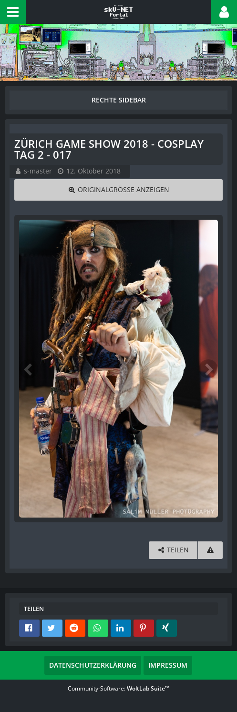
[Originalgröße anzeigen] (118, 190)
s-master (38, 170)
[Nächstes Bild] (208, 368)
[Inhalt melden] (210, 550)
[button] (13, 12)
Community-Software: (118, 688)
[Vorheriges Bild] (28, 368)
